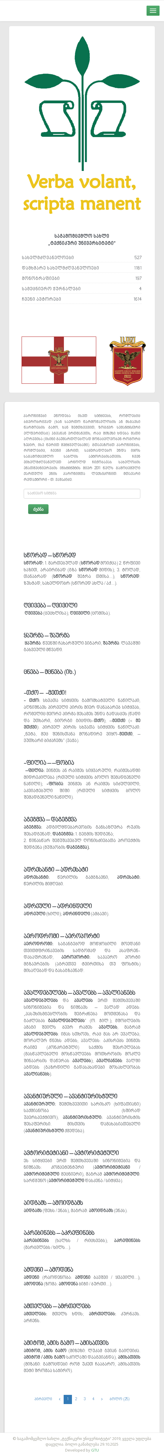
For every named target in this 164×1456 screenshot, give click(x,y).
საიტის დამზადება (99, 1435)
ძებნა (38, 509)
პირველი (43, 1399)
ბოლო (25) (119, 1399)
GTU (95, 1450)
